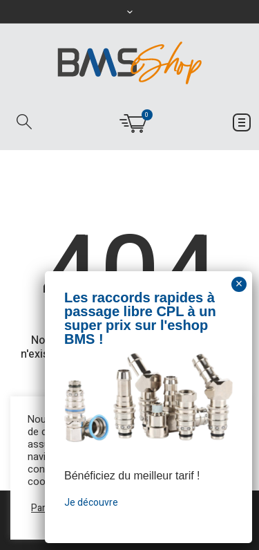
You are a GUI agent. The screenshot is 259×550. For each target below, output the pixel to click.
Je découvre (91, 502)
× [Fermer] (239, 284)
